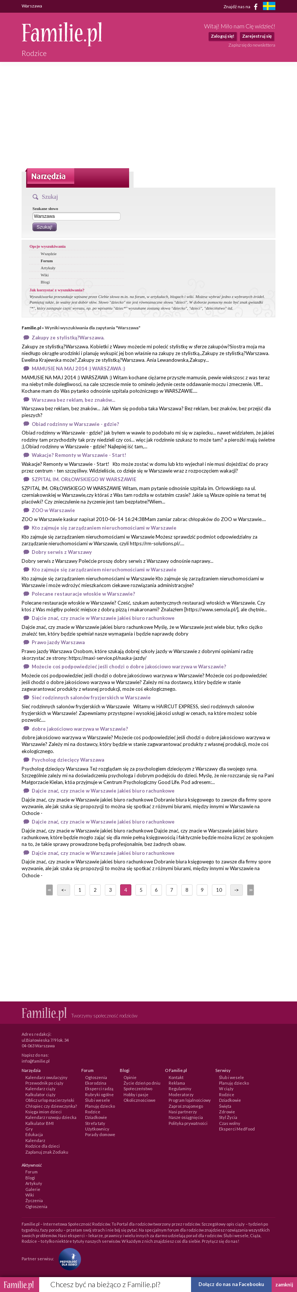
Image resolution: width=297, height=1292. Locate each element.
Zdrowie (227, 1111)
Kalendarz (35, 1140)
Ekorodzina (95, 1083)
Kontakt (176, 1077)
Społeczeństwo (138, 1088)
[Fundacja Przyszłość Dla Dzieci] (68, 1258)
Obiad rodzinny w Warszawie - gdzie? (75, 424)
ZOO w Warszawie (53, 510)
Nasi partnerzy (183, 1111)
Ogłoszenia (96, 1077)
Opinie (130, 1077)
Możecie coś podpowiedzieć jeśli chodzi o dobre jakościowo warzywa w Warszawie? (129, 666)
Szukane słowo (45, 208)
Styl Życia (228, 1117)
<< (48, 890)
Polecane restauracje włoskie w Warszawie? (83, 594)
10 (219, 890)
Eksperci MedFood (237, 1128)
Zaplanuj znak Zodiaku (46, 1152)
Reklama (177, 1083)
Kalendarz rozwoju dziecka (50, 1117)
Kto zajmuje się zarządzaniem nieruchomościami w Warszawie (104, 528)
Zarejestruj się (257, 36)
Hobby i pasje (136, 1094)
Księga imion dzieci (43, 1111)
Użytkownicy (97, 1128)
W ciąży (226, 1088)
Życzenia (34, 1200)
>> (249, 890)
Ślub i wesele (97, 1100)
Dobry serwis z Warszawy (62, 552)
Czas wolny (229, 1123)
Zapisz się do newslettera (251, 45)
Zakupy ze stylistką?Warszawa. (68, 338)
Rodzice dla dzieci (42, 1146)
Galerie (32, 1189)
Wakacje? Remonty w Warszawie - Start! (79, 455)
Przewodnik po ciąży (44, 1083)
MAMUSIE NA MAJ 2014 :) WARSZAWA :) (78, 368)
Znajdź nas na (241, 7)
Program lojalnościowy (190, 1100)
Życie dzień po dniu (142, 1083)
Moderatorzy (181, 1094)
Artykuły (48, 268)
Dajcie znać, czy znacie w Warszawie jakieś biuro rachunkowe (103, 618)
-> (236, 890)
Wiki (45, 275)
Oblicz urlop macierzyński (49, 1100)
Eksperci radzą (99, 1088)
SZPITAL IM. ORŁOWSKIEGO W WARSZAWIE (84, 479)
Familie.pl (31, 327)
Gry (29, 1128)
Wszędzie (49, 253)
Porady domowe (100, 1134)
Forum (47, 260)
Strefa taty (95, 1123)
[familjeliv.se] (269, 7)
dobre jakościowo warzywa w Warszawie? (80, 729)
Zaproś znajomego (186, 1106)
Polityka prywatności (188, 1123)
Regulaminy (180, 1088)
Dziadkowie (96, 1117)
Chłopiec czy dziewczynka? (51, 1106)
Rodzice (92, 1111)
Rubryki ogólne (99, 1094)
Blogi (45, 282)
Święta (225, 1106)
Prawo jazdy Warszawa (58, 642)
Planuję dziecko (100, 1106)
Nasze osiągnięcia (186, 1117)
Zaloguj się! (222, 36)
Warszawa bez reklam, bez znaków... (73, 400)
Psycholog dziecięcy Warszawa (68, 760)
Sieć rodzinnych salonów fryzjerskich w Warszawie (91, 697)
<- (63, 890)
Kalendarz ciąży (40, 1088)
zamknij (284, 1285)
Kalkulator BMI (39, 1123)
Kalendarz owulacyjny (46, 1077)
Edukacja (34, 1134)
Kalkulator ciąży (40, 1094)
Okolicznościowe (140, 1100)
